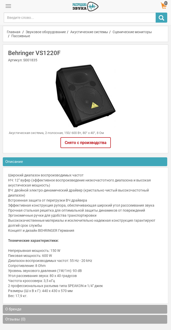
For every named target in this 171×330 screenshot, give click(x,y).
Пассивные (20, 36)
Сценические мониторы (132, 32)
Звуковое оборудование (46, 32)
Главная (13, 32)
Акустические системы (89, 32)
